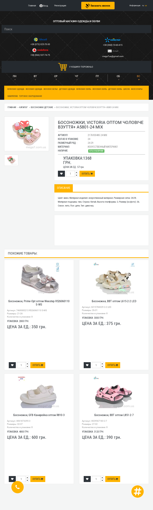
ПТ (97, 76)
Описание (63, 188)
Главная (12, 107)
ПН (14, 76)
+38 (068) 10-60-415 (113, 45)
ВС (138, 76)
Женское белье (51, 89)
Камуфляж (13, 96)
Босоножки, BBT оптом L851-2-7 (114, 415)
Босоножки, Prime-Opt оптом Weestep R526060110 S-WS (38, 302)
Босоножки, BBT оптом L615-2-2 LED (114, 301)
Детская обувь (115, 89)
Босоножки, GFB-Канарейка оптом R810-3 (39, 415)
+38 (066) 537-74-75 (41, 55)
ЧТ (76, 76)
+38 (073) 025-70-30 (41, 44)
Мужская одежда (15, 89)
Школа (126, 89)
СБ (118, 76)
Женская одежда (34, 89)
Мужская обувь (83, 89)
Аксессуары (136, 89)
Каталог (23, 107)
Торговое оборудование (30, 96)
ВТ (35, 76)
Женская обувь (99, 89)
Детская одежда (67, 89)
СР (55, 76)
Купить (87, 173)
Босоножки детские (42, 107)
